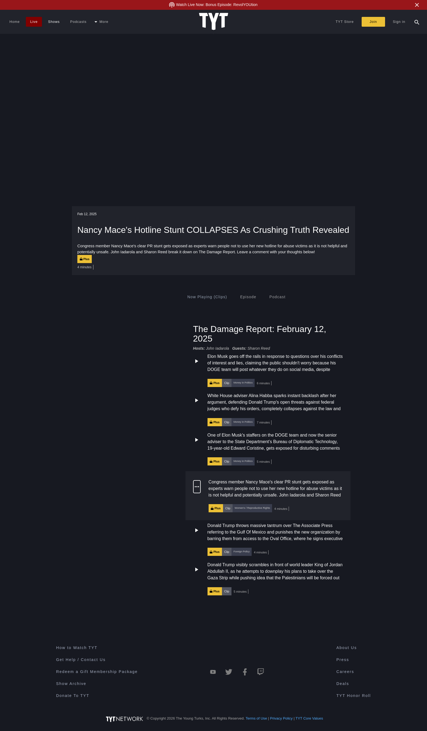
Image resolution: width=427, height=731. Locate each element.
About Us (346, 647)
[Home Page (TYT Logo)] (213, 22)
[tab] (207, 296)
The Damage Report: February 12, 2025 (259, 333)
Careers (345, 671)
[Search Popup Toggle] (416, 21)
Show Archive (71, 683)
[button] (268, 370)
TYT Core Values (309, 718)
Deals (342, 683)
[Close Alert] (417, 5)
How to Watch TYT (76, 647)
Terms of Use (256, 718)
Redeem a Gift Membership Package (97, 671)
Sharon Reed (259, 348)
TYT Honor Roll (353, 695)
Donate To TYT (72, 695)
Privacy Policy (281, 718)
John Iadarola (217, 348)
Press (342, 659)
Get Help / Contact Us (81, 659)
